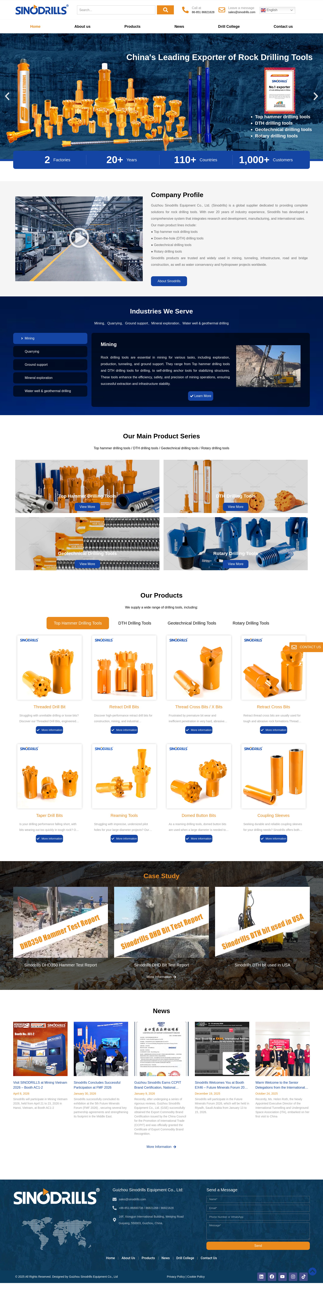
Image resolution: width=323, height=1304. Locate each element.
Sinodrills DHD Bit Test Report (161, 984)
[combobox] (116, 9)
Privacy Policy (172, 1297)
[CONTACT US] (294, 647)
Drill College (229, 26)
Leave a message (241, 8)
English (269, 10)
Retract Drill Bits (124, 723)
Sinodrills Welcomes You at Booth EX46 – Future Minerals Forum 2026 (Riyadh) (221, 1107)
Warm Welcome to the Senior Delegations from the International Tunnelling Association (280, 1107)
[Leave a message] (222, 10)
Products (132, 26)
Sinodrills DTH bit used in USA (262, 984)
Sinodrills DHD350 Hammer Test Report (60, 984)
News (179, 26)
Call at (196, 8)
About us (82, 26)
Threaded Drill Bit (50, 723)
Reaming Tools (124, 833)
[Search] (165, 9)
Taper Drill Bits (49, 833)
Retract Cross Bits (273, 723)
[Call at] (185, 10)
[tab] (50, 338)
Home (35, 26)
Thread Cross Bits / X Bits (198, 723)
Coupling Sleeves (273, 833)
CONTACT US (310, 647)
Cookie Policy (192, 1297)
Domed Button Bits (199, 833)
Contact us (283, 26)
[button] (7, 96)
